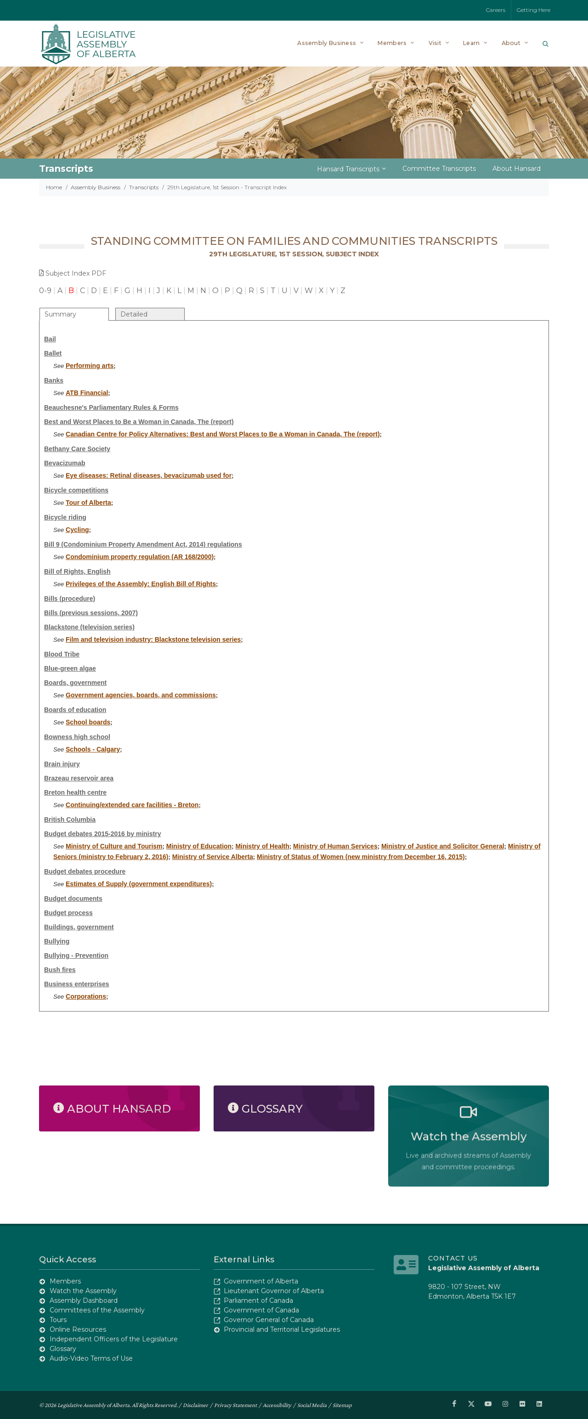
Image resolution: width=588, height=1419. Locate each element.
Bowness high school (77, 737)
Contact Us (453, 1258)
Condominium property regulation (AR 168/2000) (140, 556)
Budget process (68, 912)
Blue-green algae (70, 668)
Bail (50, 339)
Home (54, 187)
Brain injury (62, 764)
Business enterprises (76, 984)
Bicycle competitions (76, 490)
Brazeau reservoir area (78, 778)
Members (65, 1281)
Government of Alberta (261, 1281)
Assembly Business (95, 187)
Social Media (312, 1404)
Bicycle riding (65, 517)
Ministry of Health (262, 846)
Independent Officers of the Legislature (114, 1339)
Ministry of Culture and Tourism (114, 846)
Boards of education (75, 709)
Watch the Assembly (83, 1291)
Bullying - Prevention (76, 955)
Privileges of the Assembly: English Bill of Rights (141, 584)
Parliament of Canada (258, 1300)
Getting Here (533, 9)
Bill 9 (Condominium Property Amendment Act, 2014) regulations (143, 544)
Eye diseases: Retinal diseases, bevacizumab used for (149, 475)
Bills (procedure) (69, 598)
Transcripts (143, 187)
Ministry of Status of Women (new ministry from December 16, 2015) (361, 856)
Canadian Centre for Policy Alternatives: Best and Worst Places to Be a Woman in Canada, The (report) (223, 434)
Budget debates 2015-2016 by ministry (102, 833)
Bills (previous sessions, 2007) (91, 612)
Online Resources (78, 1329)
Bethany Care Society (77, 448)
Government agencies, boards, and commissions (141, 695)
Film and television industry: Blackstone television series (153, 639)
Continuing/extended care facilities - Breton (132, 804)
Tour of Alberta (88, 502)
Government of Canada (261, 1310)
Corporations (86, 996)
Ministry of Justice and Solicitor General (442, 846)
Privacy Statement (235, 1404)
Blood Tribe (61, 654)
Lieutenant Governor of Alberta (274, 1291)
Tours (58, 1320)
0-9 (45, 290)
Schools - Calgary (93, 749)
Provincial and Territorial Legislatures (282, 1329)
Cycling (77, 529)
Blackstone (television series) (89, 627)
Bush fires (59, 969)
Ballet (53, 353)
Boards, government (75, 682)
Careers (495, 9)
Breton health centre (75, 792)
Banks (53, 380)
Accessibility (277, 1404)
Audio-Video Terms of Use (91, 1358)
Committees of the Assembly (97, 1310)
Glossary (63, 1349)
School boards (88, 722)
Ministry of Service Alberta (212, 856)
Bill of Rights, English (77, 571)
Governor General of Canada (269, 1320)
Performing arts (89, 365)
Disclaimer (195, 1404)
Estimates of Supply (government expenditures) (139, 884)
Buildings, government (79, 927)
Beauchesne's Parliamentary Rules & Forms (111, 407)
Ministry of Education (199, 846)
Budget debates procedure (84, 871)
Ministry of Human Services (335, 846)
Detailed (133, 314)
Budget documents (73, 898)
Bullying (56, 941)
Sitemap (342, 1404)
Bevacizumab (64, 463)
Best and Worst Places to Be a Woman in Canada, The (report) (139, 421)
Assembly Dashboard (84, 1300)
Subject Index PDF (72, 273)
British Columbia (70, 819)
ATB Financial (87, 392)
